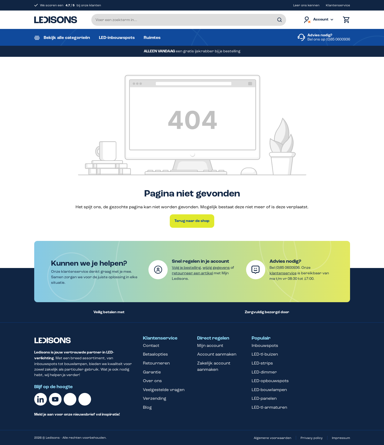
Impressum (341, 438)
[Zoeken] (279, 20)
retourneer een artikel (192, 273)
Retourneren (156, 363)
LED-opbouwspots (270, 380)
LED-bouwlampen (269, 389)
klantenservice (283, 273)
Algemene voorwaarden (272, 438)
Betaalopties (155, 354)
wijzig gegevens (216, 267)
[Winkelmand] (345, 20)
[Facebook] (70, 399)
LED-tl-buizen (265, 354)
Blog (147, 407)
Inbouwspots (265, 345)
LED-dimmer (264, 372)
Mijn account (210, 345)
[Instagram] (84, 399)
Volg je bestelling (186, 267)
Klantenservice (338, 5)
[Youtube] (55, 399)
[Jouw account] (318, 20)
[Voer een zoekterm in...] (188, 20)
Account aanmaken (216, 354)
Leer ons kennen (306, 5)
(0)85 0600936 (338, 39)
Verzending (154, 398)
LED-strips (262, 363)
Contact (151, 345)
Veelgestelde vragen (163, 389)
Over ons (152, 380)
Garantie (152, 372)
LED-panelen (264, 398)
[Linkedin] (40, 399)
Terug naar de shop (192, 221)
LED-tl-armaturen (269, 407)
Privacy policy (312, 438)
